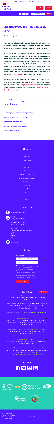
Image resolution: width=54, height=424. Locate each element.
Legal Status (27, 156)
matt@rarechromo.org (36, 329)
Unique (19, 295)
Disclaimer (27, 167)
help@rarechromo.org (28, 85)
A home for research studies (13, 122)
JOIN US (48, 8)
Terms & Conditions (27, 192)
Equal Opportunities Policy (27, 174)
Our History (27, 153)
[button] (3, 13)
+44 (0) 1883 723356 (36, 1)
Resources (27, 171)
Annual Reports (27, 160)
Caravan (10, 418)
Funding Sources (27, 163)
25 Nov (32, 295)
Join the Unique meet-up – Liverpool (16, 117)
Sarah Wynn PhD (11, 415)
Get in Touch (27, 196)
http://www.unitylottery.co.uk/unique (31, 312)
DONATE (40, 8)
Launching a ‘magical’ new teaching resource (18, 113)
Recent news (10, 104)
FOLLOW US (44, 291)
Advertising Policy (27, 181)
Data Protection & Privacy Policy (27, 178)
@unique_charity (25, 295)
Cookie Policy (27, 189)
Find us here (15, 242)
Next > (23, 101)
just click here (18, 74)
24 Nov (32, 318)
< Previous (9, 99)
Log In (27, 199)
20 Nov (32, 339)
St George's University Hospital (25, 419)
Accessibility (27, 185)
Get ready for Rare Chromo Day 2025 (15, 126)
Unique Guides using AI (11, 130)
